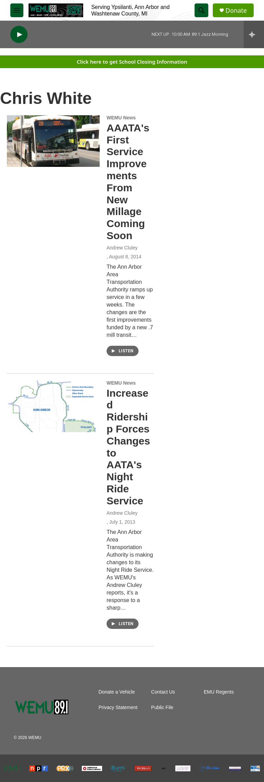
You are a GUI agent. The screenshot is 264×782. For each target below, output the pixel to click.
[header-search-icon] (201, 10)
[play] (18, 35)
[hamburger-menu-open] (16, 10)
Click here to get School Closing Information (132, 61)
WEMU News (121, 117)
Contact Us (163, 692)
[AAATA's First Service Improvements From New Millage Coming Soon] (53, 141)
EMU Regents (219, 692)
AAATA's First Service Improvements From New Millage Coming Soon (128, 181)
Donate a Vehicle (116, 692)
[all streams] (254, 34)
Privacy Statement (118, 707)
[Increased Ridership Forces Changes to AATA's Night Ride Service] (53, 406)
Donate (236, 10)
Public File (162, 707)
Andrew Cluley (122, 247)
